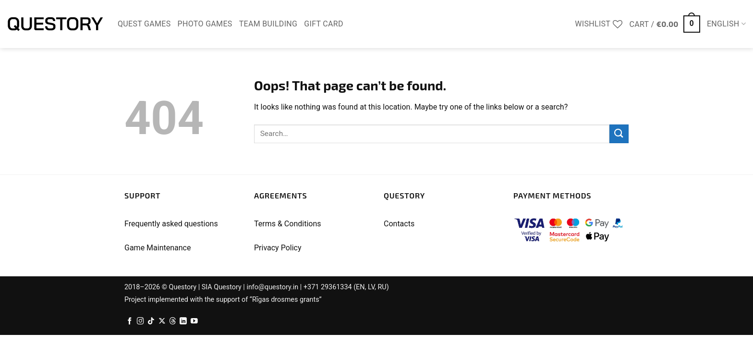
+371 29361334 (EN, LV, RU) (346, 287)
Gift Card (323, 23)
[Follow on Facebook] (130, 321)
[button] (665, 24)
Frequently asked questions (171, 223)
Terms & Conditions (287, 223)
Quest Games (144, 23)
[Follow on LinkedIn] (183, 321)
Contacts (399, 223)
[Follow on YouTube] (194, 321)
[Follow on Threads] (172, 321)
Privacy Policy (278, 247)
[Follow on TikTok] (151, 321)
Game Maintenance (157, 247)
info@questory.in (272, 287)
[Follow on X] (162, 321)
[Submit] (619, 133)
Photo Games (205, 23)
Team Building (268, 23)
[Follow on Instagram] (140, 321)
